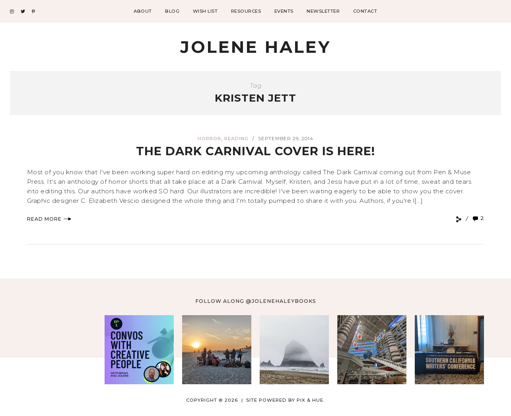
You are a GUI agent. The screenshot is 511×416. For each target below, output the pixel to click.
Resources (246, 11)
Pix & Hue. (311, 400)
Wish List (205, 11)
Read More (49, 219)
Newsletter (323, 11)
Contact (365, 11)
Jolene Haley (255, 47)
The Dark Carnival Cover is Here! (255, 151)
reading (236, 138)
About (143, 11)
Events (283, 11)
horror (209, 138)
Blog (172, 11)
